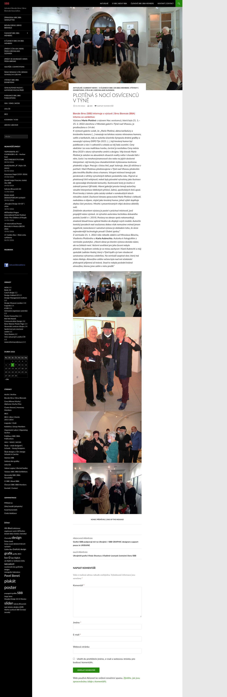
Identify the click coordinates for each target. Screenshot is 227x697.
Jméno (77, 622)
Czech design (9, 292)
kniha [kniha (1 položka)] (23, 561)
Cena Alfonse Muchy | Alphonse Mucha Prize (14, 89)
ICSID (6, 308)
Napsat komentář (105, 106)
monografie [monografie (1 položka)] (8, 572)
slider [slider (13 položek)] (8, 603)
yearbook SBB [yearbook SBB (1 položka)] (14, 610)
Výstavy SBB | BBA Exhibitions (11, 81)
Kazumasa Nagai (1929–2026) (15, 174)
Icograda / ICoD (11, 120)
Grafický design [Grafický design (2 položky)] (19, 549)
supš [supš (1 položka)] (5, 607)
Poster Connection (11, 316)
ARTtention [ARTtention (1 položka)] (21, 531)
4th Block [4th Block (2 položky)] (8, 528)
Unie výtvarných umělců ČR (14, 337)
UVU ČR (7, 109)
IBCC (6, 114)
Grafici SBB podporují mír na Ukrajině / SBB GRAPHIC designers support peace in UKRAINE (107, 541)
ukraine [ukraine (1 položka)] (10, 607)
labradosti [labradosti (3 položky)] (9, 563)
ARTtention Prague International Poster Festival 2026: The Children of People (15, 215)
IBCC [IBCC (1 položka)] (19, 554)
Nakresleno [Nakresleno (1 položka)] (16, 572)
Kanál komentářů (10, 510)
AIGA (6, 287)
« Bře (7, 379)
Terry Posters (9, 334)
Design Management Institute (15, 298)
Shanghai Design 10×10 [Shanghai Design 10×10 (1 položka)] (12, 599)
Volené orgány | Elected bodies (16, 468)
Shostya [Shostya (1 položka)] (23, 599)
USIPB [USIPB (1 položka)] (21, 607)
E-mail (77, 634)
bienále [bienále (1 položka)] (6, 534)
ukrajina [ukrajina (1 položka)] (16, 607)
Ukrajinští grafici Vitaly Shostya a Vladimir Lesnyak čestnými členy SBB (107, 553)
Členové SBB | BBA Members (142, 3)
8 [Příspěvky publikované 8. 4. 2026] (12, 365)
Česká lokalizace (10, 513)
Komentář (79, 585)
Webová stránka (81, 646)
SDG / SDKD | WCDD (12, 103)
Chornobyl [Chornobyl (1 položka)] (7, 538)
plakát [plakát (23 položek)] (10, 580)
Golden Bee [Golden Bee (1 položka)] (8, 549)
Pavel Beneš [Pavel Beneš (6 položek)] (12, 575)
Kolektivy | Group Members (14, 426)
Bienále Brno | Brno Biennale (12, 26)
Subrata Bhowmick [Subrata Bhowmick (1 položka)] (19, 604)
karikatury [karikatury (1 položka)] (17, 561)
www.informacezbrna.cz (13, 342)
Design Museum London (13, 303)
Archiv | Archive (11, 125)
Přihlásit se (8, 503)
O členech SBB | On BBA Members (114, 88)
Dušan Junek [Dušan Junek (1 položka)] (8, 541)
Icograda (7, 305)
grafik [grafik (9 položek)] (8, 553)
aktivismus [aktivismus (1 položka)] (16, 528)
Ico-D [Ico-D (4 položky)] (7, 557)
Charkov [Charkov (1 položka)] (16, 534)
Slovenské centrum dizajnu (14, 326)
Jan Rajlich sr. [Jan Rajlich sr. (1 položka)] (8, 561)
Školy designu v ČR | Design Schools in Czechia (15, 73)
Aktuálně (104, 3)
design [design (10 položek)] (17, 537)
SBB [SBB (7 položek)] (20, 593)
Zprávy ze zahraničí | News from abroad (15, 60)
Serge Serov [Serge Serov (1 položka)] (8, 596)
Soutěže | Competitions (14, 67)
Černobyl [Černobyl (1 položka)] (23, 610)
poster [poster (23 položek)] (10, 587)
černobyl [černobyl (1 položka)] (7, 612)
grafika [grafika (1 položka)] (15, 554)
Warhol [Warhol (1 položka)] (6, 610)
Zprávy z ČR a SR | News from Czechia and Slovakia (14, 51)
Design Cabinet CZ (11, 295)
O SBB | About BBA (119, 3)
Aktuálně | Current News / (85, 88)
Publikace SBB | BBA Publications (12, 97)
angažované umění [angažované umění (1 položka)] (10, 531)
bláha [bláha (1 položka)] (11, 534)
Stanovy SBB (9, 458)
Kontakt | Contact (166, 3)
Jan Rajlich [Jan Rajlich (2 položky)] (15, 558)
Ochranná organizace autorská (15, 311)
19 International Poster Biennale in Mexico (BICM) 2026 (14, 226)
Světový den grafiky (11, 461)
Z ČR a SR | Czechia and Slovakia (99, 90)
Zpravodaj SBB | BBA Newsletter (12, 18)
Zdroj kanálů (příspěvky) (13, 506)
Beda (6, 290)
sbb (91, 106)
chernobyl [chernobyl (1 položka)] (23, 534)
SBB (6, 3)
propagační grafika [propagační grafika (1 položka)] (10, 593)
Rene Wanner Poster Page (14, 324)
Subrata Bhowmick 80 (12, 189)
